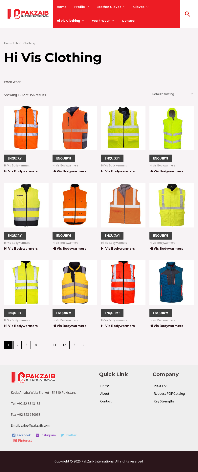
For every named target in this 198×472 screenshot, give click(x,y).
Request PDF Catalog (169, 394)
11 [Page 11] (55, 346)
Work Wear (65, 20)
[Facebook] (21, 436)
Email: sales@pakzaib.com (30, 426)
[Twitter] (69, 436)
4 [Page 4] (36, 346)
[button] (187, 13)
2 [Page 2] (18, 346)
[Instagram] (45, 436)
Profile (77, 7)
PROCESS (160, 386)
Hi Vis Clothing (160, 7)
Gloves (133, 7)
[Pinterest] (22, 441)
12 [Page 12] (65, 346)
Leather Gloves (105, 7)
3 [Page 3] (27, 346)
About (104, 394)
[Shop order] (171, 94)
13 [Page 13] (74, 346)
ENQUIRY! (15, 158)
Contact (91, 20)
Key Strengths (164, 402)
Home (61, 7)
